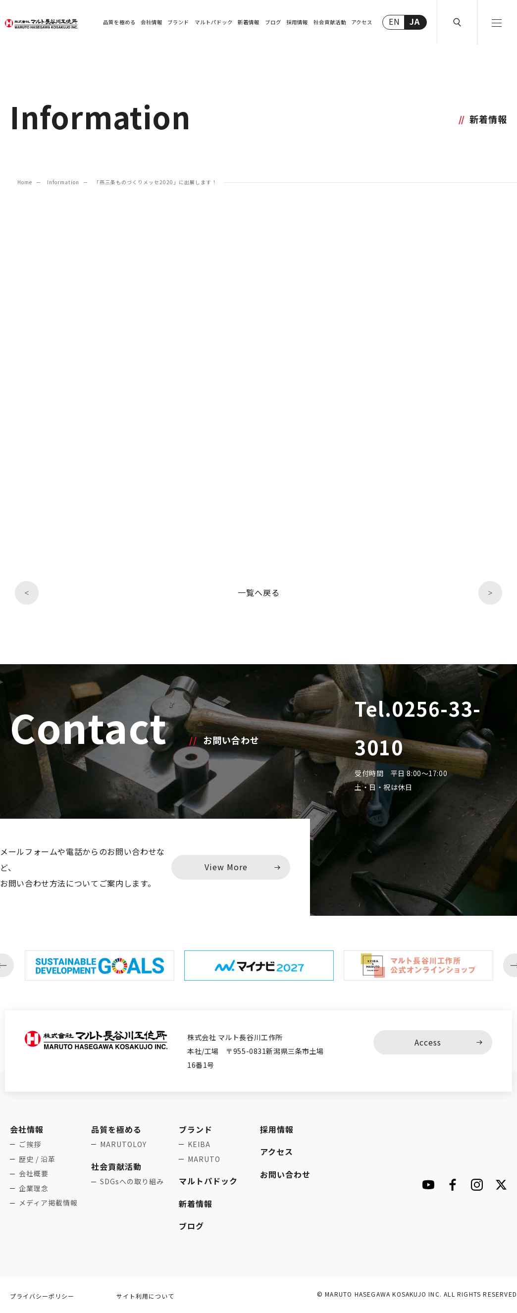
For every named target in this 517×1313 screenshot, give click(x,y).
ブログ (273, 22)
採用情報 (297, 22)
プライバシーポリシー (42, 1296)
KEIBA (199, 1144)
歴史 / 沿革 (37, 1159)
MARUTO (204, 1159)
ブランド (178, 22)
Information (63, 182)
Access (427, 1042)
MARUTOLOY (123, 1144)
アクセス (361, 22)
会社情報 (151, 22)
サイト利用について (145, 1296)
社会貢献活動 (329, 22)
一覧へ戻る (259, 592)
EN (394, 21)
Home (24, 182)
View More (226, 867)
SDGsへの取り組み (132, 1181)
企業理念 (34, 1188)
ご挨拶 (30, 1144)
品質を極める (119, 22)
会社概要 (34, 1173)
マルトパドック (214, 22)
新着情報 (248, 22)
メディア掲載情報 (48, 1203)
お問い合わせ (285, 1174)
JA (415, 21)
